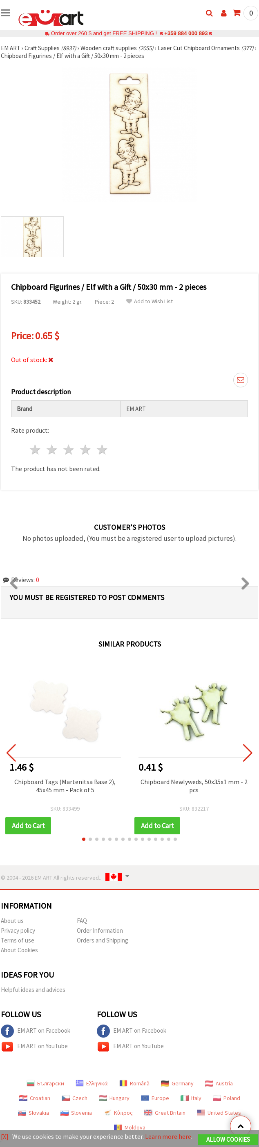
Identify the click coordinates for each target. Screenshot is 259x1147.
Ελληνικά (92, 1083)
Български (45, 1083)
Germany (177, 1083)
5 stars (102, 449)
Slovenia (76, 1112)
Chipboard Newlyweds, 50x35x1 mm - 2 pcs (194, 786)
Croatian (34, 1098)
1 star (35, 449)
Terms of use (17, 940)
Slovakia (33, 1112)
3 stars (69, 449)
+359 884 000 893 (186, 33)
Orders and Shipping (102, 940)
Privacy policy (18, 930)
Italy (191, 1098)
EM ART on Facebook (35, 1031)
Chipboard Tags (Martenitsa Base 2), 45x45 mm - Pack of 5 (65, 786)
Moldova (129, 1127)
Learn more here (168, 1136)
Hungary (114, 1098)
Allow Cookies (228, 1139)
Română (134, 1083)
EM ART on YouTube (34, 1046)
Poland (226, 1098)
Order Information (100, 930)
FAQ (82, 921)
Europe (155, 1098)
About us (12, 921)
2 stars (52, 449)
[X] (5, 1136)
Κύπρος (118, 1113)
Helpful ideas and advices (33, 990)
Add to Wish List (149, 301)
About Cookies (19, 950)
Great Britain (164, 1113)
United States (219, 1113)
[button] (83, 839)
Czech (74, 1098)
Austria (219, 1083)
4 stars (85, 449)
